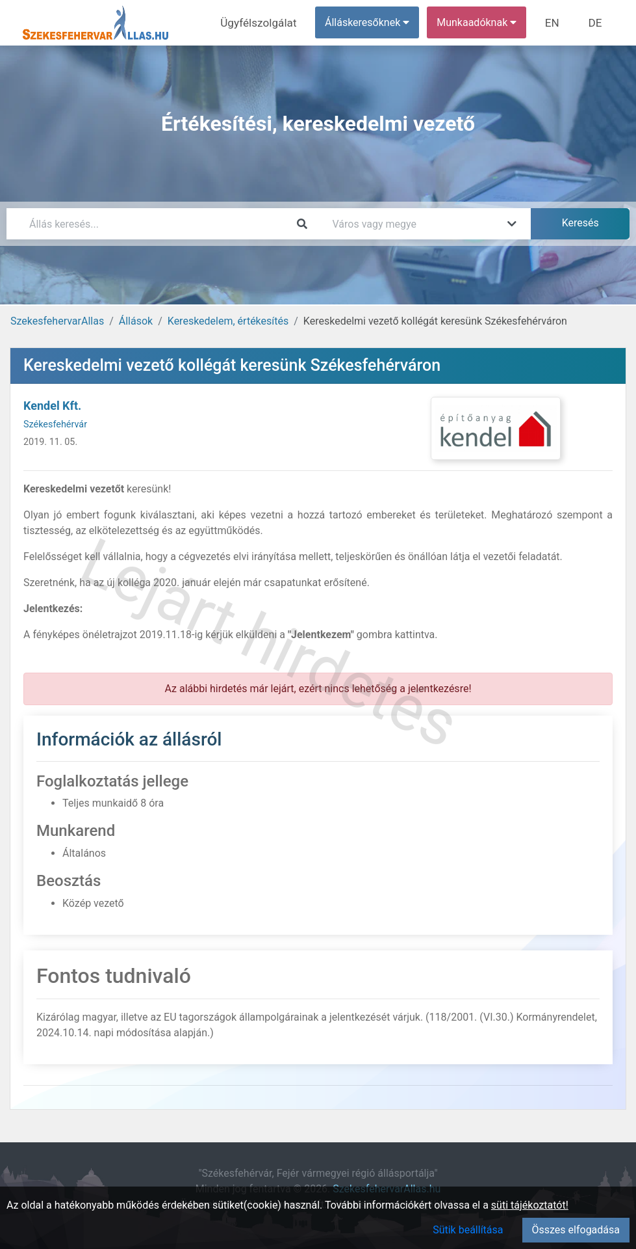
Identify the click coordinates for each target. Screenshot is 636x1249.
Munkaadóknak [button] (482, 22)
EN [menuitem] (556, 22)
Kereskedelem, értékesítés (228, 321)
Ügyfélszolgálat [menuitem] (267, 22)
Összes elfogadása (576, 1230)
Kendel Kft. (52, 405)
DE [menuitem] (596, 22)
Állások (136, 321)
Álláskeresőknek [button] (373, 22)
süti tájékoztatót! (529, 1205)
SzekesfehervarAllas (57, 321)
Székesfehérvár (55, 424)
